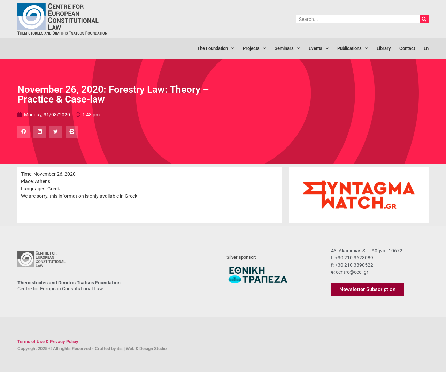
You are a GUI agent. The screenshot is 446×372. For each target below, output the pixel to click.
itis (120, 348)
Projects (254, 49)
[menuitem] (426, 48)
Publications (352, 49)
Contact (407, 48)
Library (384, 48)
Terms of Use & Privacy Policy (47, 341)
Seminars (287, 49)
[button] (23, 132)
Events (319, 49)
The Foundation (215, 49)
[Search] (424, 19)
